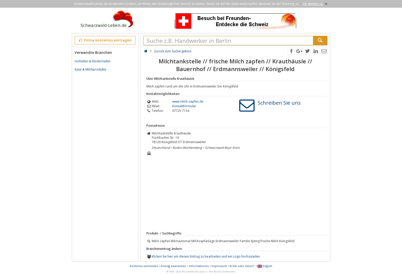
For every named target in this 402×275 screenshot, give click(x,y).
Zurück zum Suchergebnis (172, 51)
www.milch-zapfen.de (187, 101)
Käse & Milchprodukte (90, 69)
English (264, 266)
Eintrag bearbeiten (173, 266)
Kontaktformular (184, 106)
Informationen (199, 266)
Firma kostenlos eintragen (105, 40)
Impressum (219, 266)
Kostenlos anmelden (144, 266)
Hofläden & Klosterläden (92, 61)
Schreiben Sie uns (279, 102)
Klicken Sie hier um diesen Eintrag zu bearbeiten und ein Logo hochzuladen (206, 256)
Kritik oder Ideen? (242, 266)
